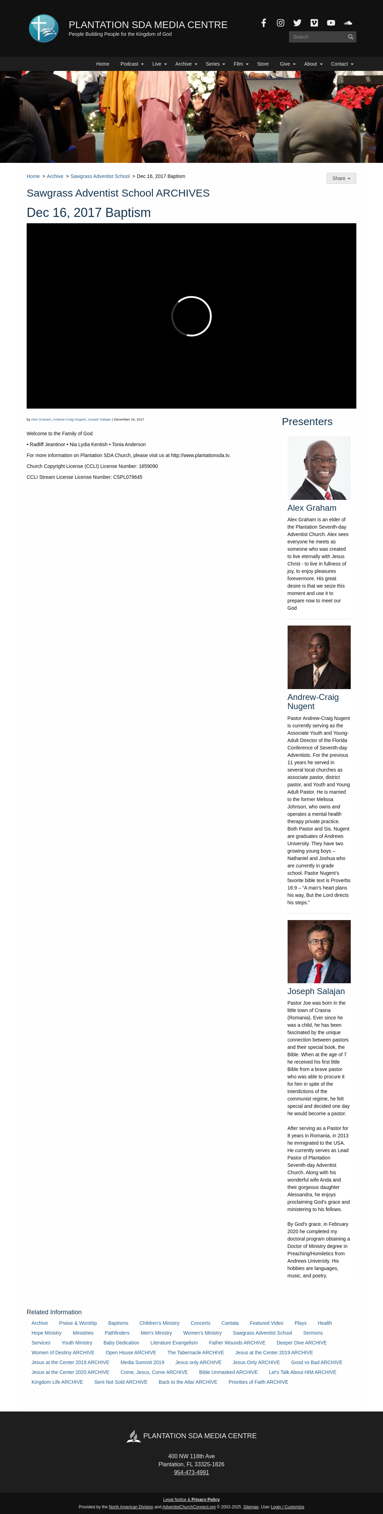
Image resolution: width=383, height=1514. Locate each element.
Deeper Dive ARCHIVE (302, 1343)
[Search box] (322, 36)
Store (263, 64)
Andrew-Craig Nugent (69, 419)
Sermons (313, 1333)
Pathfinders (117, 1333)
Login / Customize (287, 1507)
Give (285, 64)
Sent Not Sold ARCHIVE (121, 1382)
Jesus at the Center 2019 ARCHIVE (274, 1352)
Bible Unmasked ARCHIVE (228, 1372)
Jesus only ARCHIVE (198, 1362)
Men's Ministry (156, 1333)
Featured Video (266, 1323)
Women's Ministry (202, 1333)
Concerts (200, 1323)
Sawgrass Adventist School (100, 176)
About (310, 64)
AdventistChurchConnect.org (189, 1507)
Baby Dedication (121, 1343)
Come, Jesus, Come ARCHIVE (154, 1372)
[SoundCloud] (348, 22)
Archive (183, 64)
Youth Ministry (77, 1343)
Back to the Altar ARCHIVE (188, 1382)
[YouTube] (331, 22)
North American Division (131, 1507)
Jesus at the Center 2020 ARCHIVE (70, 1372)
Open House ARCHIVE (131, 1352)
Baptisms (118, 1323)
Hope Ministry (47, 1333)
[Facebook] (263, 22)
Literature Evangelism (174, 1343)
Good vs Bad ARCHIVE (316, 1362)
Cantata (230, 1323)
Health (325, 1323)
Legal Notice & (191, 1499)
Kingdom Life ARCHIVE (57, 1382)
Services (41, 1343)
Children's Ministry (160, 1323)
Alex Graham (41, 419)
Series (213, 64)
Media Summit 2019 (142, 1362)
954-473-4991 (191, 1472)
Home (102, 64)
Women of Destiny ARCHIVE (63, 1352)
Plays (301, 1323)
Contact (339, 64)
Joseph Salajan (99, 419)
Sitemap (251, 1507)
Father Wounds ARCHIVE (237, 1343)
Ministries (83, 1333)
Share (341, 178)
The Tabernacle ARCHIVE (195, 1352)
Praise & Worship (78, 1323)
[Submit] (350, 36)
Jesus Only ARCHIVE (256, 1362)
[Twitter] (297, 22)
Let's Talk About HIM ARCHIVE (302, 1372)
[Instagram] (280, 22)
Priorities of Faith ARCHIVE (258, 1382)
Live (156, 64)
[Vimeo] (314, 22)
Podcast (130, 64)
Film (238, 64)
